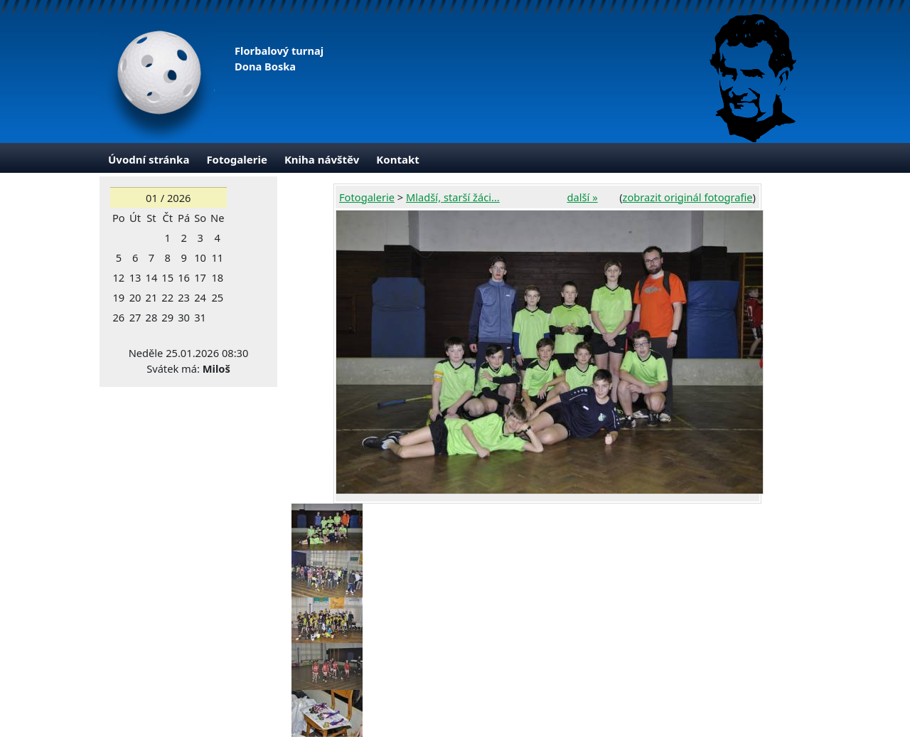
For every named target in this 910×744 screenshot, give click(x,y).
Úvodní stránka (148, 159)
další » (582, 197)
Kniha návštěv (321, 159)
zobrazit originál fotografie (688, 197)
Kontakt (397, 159)
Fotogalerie (236, 159)
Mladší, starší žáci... (453, 197)
